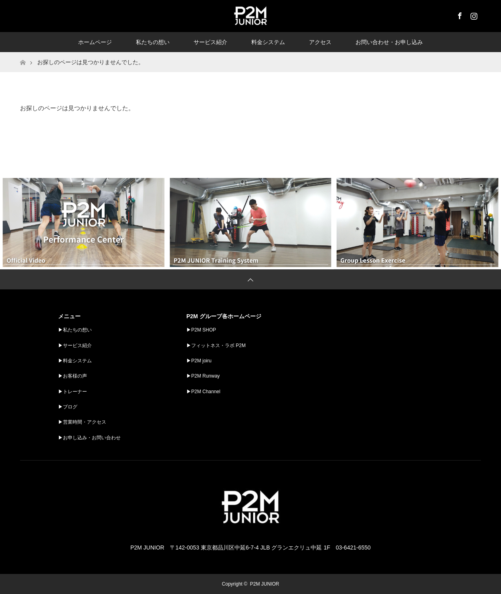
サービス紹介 (210, 42)
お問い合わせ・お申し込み (389, 42)
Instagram (473, 14)
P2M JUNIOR (264, 584)
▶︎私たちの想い (75, 330)
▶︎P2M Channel (203, 391)
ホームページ (95, 42)
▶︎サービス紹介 (75, 345)
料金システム (268, 42)
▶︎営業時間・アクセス (82, 422)
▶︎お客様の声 (72, 376)
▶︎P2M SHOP (201, 330)
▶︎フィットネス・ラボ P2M (216, 345)
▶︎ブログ (67, 407)
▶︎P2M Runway (203, 376)
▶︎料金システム (75, 361)
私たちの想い (153, 42)
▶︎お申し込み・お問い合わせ (89, 437)
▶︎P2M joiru (199, 361)
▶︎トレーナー (72, 391)
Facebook (459, 14)
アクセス (320, 42)
